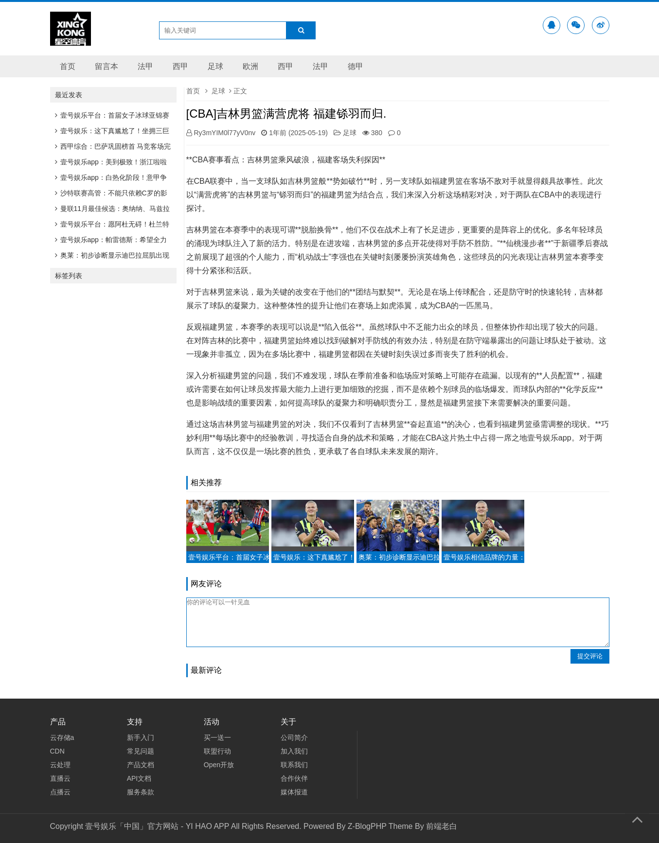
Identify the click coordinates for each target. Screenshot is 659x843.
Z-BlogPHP (367, 826)
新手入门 (140, 737)
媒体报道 (294, 792)
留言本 (106, 66)
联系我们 (294, 765)
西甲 (180, 66)
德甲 (355, 66)
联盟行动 (217, 751)
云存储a (62, 737)
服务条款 (140, 792)
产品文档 (140, 765)
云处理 (60, 765)
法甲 (145, 66)
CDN (57, 751)
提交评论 (590, 656)
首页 (67, 66)
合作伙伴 (294, 778)
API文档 (139, 778)
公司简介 (294, 737)
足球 (215, 66)
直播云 (60, 778)
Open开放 (219, 765)
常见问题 (140, 751)
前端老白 (441, 826)
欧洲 (250, 66)
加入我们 (294, 751)
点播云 (60, 792)
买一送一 (217, 737)
